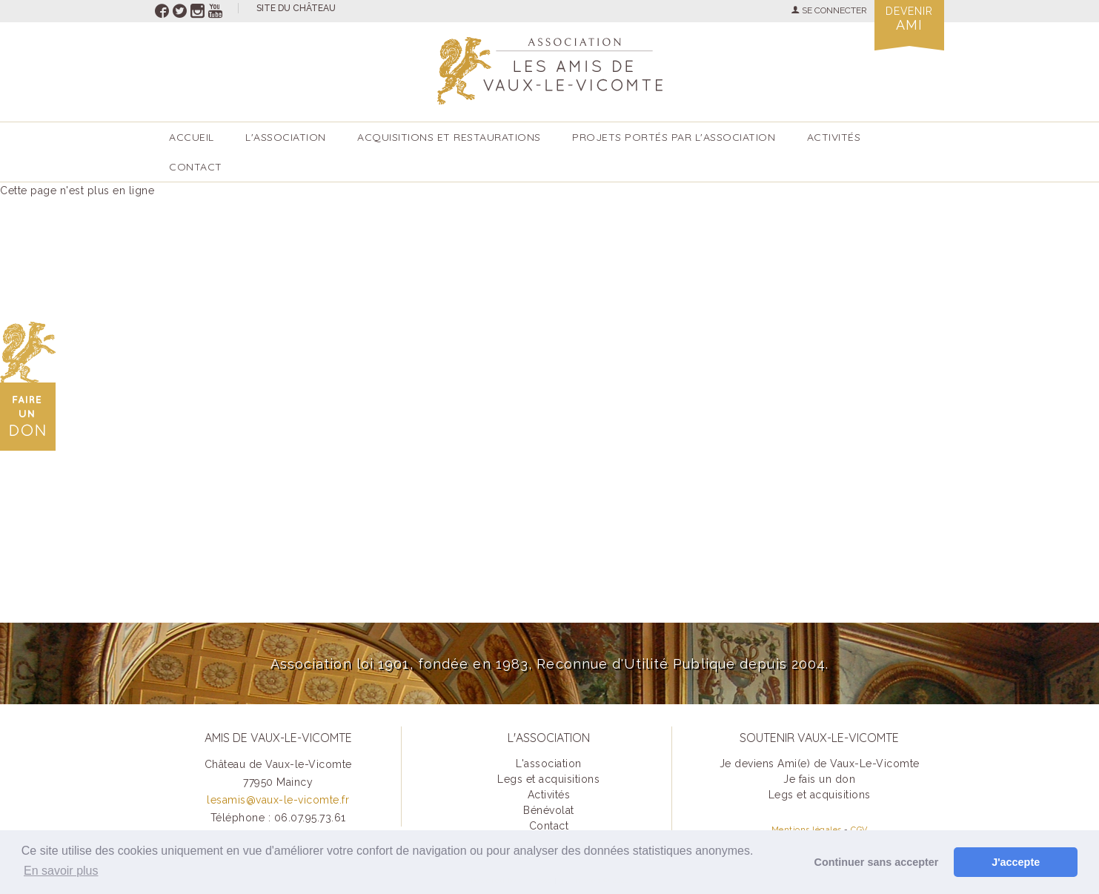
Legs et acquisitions (548, 779)
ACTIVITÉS (834, 137)
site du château (296, 8)
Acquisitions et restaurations (449, 137)
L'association (285, 137)
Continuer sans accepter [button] (876, 862)
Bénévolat (548, 810)
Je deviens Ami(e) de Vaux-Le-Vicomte (820, 763)
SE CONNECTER (829, 10)
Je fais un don (819, 779)
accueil (191, 137)
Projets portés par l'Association (673, 137)
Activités (549, 795)
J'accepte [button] (1016, 862)
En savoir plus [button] (61, 870)
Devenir (909, 19)
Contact (195, 166)
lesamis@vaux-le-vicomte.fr (278, 800)
